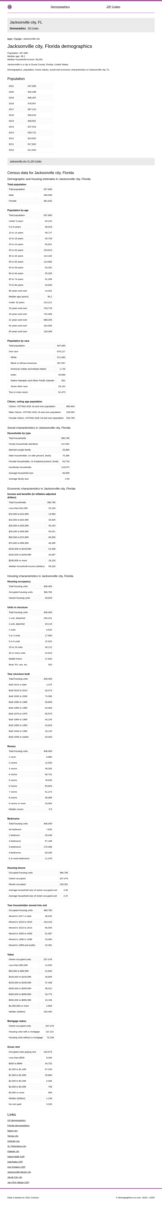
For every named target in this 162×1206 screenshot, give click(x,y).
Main (9, 38)
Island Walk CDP (16, 1156)
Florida (17, 38)
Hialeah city (13, 1151)
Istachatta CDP (15, 1161)
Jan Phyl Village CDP (18, 1182)
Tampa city (12, 1136)
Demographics (60, 6)
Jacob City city (14, 1177)
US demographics (16, 1120)
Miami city (12, 1130)
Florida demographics (18, 1125)
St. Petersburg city (16, 1146)
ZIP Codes (113, 6)
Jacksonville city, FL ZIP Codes (25, 161)
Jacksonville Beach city (19, 1172)
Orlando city (13, 1141)
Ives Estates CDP (16, 1167)
